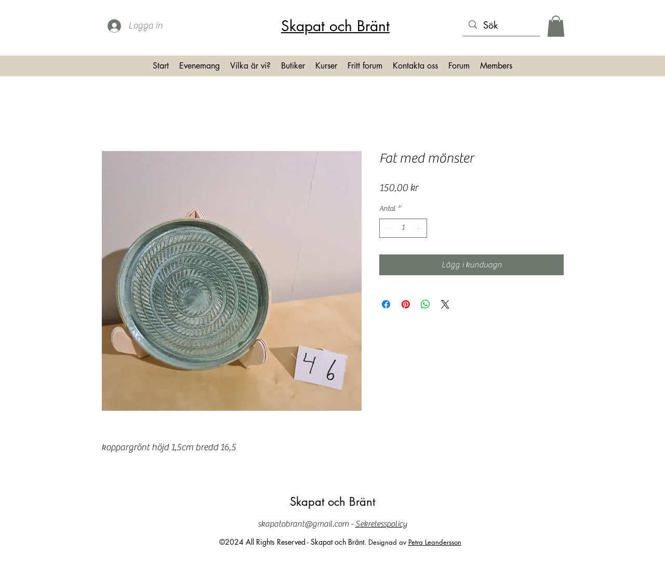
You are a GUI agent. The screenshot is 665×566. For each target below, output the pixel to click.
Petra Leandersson (434, 542)
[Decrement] (387, 228)
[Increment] (419, 228)
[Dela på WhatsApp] (425, 304)
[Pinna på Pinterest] (406, 304)
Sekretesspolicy (381, 524)
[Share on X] (445, 304)
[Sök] (500, 25)
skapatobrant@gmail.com (303, 524)
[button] (556, 26)
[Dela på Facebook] (386, 304)
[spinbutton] (403, 228)
